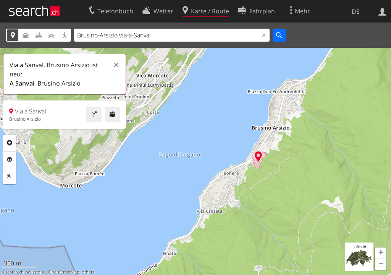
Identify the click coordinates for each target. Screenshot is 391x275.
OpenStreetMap (63, 272)
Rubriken (9, 143)
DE (356, 11)
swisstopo (36, 272)
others (88, 272)
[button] (380, 253)
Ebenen (9, 160)
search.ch (14, 272)
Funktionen (9, 176)
